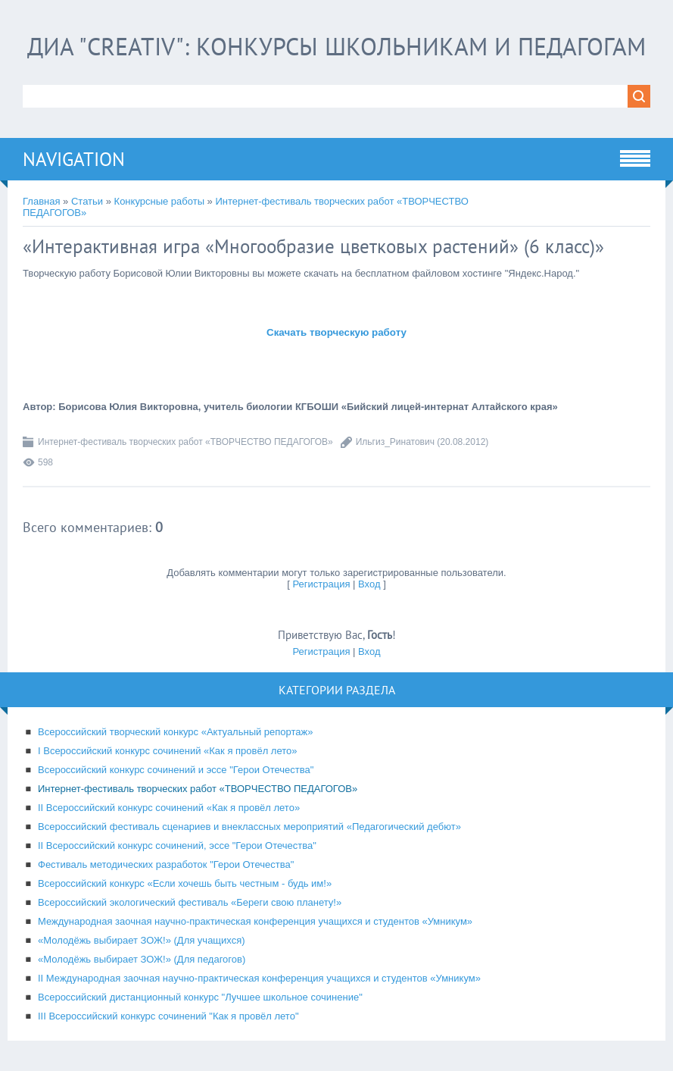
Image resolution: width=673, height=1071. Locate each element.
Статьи (87, 201)
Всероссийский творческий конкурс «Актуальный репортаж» (175, 731)
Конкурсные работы (159, 201)
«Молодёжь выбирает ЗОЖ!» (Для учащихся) (141, 940)
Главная (41, 201)
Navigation (74, 159)
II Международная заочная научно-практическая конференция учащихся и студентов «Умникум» (259, 978)
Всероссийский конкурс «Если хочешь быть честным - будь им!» (185, 883)
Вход (369, 584)
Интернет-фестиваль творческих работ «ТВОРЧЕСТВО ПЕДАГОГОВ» (185, 442)
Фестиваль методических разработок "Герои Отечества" (166, 864)
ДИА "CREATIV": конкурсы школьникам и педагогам (336, 46)
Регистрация (321, 584)
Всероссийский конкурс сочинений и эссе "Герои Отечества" (175, 769)
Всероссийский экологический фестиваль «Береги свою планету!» (189, 902)
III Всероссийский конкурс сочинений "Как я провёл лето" (168, 1016)
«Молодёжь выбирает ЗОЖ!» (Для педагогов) (141, 959)
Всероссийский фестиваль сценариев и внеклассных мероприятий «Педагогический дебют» (249, 826)
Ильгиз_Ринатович (395, 442)
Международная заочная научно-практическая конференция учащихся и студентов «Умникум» (255, 921)
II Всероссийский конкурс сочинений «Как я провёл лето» (169, 807)
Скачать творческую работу (336, 332)
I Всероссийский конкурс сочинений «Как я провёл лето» (168, 750)
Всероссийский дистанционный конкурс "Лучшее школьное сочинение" (200, 997)
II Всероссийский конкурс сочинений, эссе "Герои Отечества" (177, 845)
